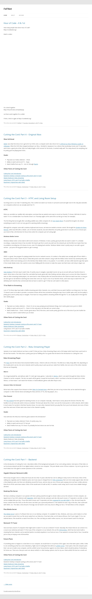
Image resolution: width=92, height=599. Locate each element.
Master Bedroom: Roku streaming (14, 178)
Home (5, 15)
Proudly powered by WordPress (12, 591)
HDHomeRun (63, 530)
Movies (19, 187)
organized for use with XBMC (61, 500)
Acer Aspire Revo (58, 221)
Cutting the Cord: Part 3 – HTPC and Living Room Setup (30, 198)
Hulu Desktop (8, 272)
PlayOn (36, 164)
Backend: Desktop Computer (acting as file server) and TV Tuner (23, 176)
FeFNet (8, 8)
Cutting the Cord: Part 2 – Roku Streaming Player (27, 346)
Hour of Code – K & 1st (14, 23)
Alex (41, 123)
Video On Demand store (39, 389)
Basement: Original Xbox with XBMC (14, 182)
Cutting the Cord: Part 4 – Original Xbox (22, 134)
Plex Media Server (9, 514)
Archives (21, 15)
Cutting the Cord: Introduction (12, 173)
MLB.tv (56, 376)
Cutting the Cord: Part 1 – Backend (20, 459)
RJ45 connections (58, 480)
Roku (7, 363)
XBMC (5, 144)
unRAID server (60, 546)
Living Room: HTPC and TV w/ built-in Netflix (17, 180)
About (13, 15)
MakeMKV (30, 498)
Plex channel (10, 401)
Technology (25, 187)
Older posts (8, 584)
